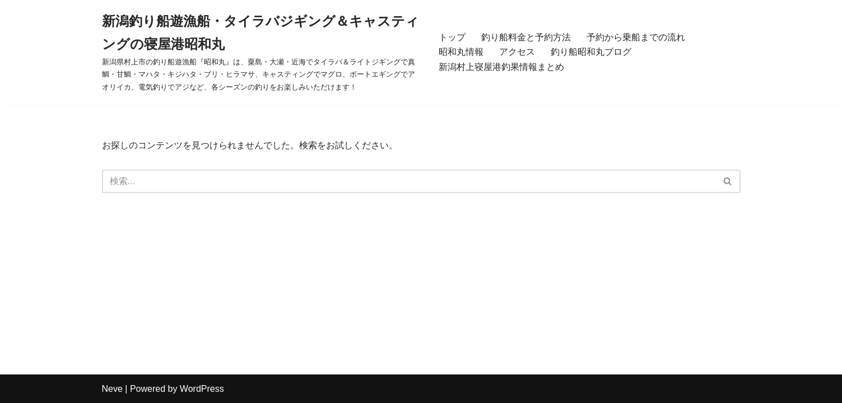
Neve (112, 388)
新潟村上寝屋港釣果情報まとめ (501, 67)
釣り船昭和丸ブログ (591, 52)
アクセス (517, 52)
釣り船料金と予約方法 (526, 37)
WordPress (202, 388)
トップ (452, 37)
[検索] (408, 181)
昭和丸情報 (461, 52)
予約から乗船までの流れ (636, 37)
